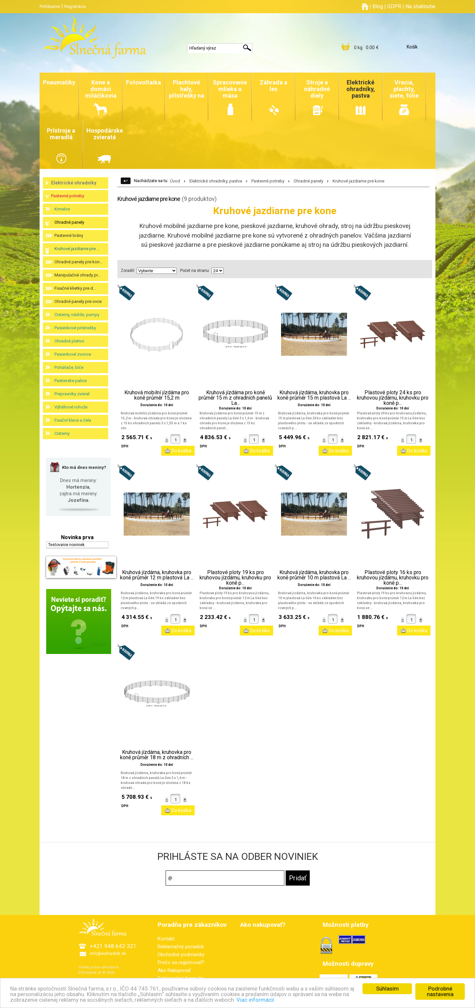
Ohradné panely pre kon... (78, 261)
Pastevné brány (68, 235)
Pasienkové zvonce (72, 354)
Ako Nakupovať (174, 970)
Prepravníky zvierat (72, 393)
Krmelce (62, 209)
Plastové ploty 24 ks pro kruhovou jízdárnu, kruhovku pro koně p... (392, 398)
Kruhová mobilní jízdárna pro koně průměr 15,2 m (156, 395)
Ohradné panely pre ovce (78, 301)
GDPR (394, 6)
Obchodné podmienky (181, 955)
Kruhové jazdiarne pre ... (77, 248)
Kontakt (166, 939)
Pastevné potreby (67, 195)
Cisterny (62, 433)
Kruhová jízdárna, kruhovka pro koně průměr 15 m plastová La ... (314, 395)
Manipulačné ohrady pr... (77, 275)
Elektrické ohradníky (73, 182)
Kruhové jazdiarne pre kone (358, 181)
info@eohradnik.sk (108, 953)
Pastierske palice (70, 380)
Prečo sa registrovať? (181, 962)
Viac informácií (256, 1000)
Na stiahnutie (420, 6)
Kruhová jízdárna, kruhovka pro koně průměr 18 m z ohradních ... (156, 755)
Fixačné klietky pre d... (75, 288)
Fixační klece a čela (72, 420)
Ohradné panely (69, 222)
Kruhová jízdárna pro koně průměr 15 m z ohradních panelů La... (235, 398)
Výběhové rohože (70, 407)
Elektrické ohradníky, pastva (215, 181)
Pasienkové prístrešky (75, 327)
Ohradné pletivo (69, 341)
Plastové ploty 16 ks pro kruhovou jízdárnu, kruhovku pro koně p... (392, 578)
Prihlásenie (50, 6)
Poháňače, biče (68, 367)
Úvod (175, 181)
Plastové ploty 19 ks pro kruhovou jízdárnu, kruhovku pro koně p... (235, 578)
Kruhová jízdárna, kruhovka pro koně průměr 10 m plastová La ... (314, 575)
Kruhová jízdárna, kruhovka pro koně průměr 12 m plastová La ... (157, 575)
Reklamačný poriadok (181, 947)
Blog (377, 6)
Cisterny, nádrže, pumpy (76, 314)
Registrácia (75, 6)
